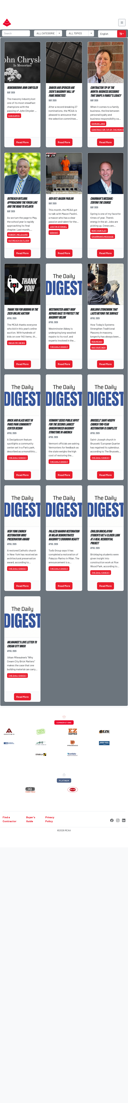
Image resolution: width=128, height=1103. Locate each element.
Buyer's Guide (30, 819)
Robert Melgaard (18, 234)
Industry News (16, 343)
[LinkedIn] (123, 819)
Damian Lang (98, 123)
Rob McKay (97, 341)
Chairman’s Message (103, 236)
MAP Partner (99, 347)
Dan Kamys (14, 116)
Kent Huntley (99, 230)
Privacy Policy (49, 819)
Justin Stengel (58, 226)
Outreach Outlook (18, 240)
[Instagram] (117, 819)
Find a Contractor (9, 819)
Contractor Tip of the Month (108, 129)
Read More (22, 142)
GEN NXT (54, 232)
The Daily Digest (59, 347)
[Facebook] (112, 819)
